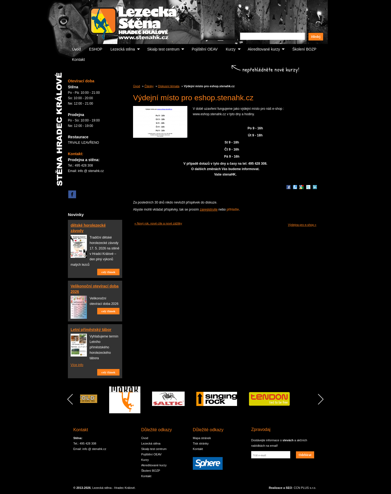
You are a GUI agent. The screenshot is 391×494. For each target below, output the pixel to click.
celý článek (108, 272)
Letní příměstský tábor (91, 329)
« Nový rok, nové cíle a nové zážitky (158, 223)
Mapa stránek (202, 438)
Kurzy (231, 49)
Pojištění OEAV (204, 49)
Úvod (76, 49)
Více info (77, 365)
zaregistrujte (208, 209)
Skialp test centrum (163, 49)
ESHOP (95, 49)
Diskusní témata (168, 86)
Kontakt (78, 59)
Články (149, 86)
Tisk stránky (201, 443)
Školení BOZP (304, 49)
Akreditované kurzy (264, 49)
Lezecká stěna (123, 49)
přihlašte (233, 209)
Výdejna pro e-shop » (302, 224)
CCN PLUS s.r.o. (305, 487)
